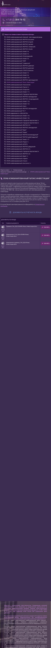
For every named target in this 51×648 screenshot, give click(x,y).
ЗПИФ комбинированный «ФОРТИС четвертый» (21, 46)
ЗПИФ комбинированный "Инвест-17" (18, 139)
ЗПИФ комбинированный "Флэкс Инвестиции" (21, 82)
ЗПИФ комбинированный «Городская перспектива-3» (23, 151)
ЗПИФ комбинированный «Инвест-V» (18, 54)
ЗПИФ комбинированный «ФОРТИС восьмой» (20, 39)
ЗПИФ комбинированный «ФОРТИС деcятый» (20, 68)
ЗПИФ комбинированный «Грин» (17, 106)
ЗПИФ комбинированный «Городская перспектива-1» (23, 120)
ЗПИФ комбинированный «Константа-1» (19, 163)
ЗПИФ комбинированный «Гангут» (17, 161)
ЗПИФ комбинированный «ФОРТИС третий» (20, 44)
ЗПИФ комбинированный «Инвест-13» (18, 101)
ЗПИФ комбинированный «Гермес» (17, 158)
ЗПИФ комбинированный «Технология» (19, 85)
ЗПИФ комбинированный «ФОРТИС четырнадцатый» (23, 99)
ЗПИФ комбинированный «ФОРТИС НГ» (18, 125)
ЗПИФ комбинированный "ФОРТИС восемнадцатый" (22, 135)
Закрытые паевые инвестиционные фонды (19, 34)
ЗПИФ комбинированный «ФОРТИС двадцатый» (21, 146)
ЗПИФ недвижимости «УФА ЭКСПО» (17, 113)
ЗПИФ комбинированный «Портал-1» (18, 87)
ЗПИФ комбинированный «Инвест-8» (18, 75)
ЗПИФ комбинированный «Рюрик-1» (18, 142)
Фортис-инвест (5, 170)
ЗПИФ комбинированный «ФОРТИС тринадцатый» (22, 96)
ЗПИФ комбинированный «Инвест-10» (18, 77)
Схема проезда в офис (12, 23)
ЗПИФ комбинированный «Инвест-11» (18, 92)
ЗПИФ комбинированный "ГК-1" (16, 111)
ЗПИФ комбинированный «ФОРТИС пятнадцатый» (22, 108)
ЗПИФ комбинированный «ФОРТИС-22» (18, 154)
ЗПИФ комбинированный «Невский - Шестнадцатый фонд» (24, 37)
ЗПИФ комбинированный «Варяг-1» (17, 156)
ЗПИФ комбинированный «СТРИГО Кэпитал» (20, 70)
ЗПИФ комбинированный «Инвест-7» (18, 73)
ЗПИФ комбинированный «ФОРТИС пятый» (20, 49)
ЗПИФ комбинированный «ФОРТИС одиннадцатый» (22, 80)
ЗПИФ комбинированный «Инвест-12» (18, 104)
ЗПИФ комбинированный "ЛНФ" (16, 61)
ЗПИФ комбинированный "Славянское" (18, 63)
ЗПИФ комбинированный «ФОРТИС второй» (20, 42)
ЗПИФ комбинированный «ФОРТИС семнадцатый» (22, 127)
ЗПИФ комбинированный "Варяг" (17, 130)
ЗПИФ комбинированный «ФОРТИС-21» (18, 149)
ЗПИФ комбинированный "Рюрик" (17, 132)
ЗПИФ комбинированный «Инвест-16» (18, 118)
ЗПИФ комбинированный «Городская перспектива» (22, 94)
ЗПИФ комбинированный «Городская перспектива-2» (23, 123)
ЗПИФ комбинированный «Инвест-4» (18, 51)
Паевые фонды (17, 170)
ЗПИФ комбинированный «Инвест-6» (18, 58)
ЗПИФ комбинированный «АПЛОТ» (17, 144)
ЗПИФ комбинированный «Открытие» (18, 89)
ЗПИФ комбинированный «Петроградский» (20, 56)
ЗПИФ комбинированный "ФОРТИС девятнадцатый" (22, 137)
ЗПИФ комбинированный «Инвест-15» (18, 115)
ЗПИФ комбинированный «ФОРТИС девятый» (20, 66)
